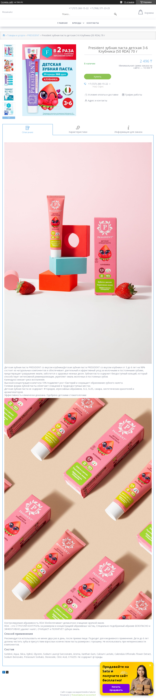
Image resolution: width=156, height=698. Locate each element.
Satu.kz (92, 692)
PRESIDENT (33, 35)
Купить (97, 76)
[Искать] (115, 14)
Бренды (76, 23)
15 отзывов (129, 2)
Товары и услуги (16, 35)
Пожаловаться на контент (83, 695)
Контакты (93, 23)
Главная (62, 23)
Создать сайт (7, 2)
